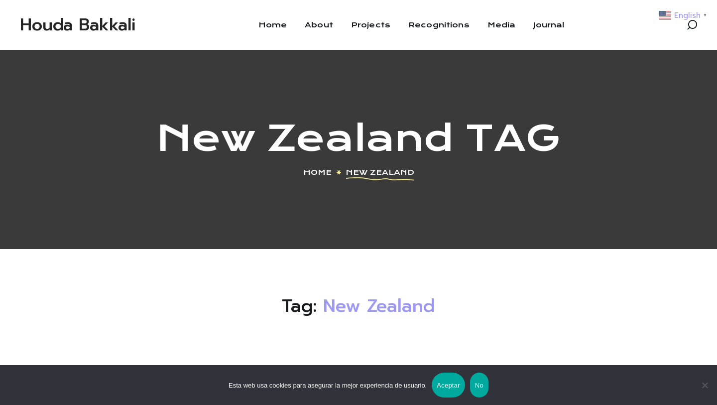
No (479, 385)
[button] (692, 25)
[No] (705, 385)
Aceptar (448, 385)
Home (317, 172)
